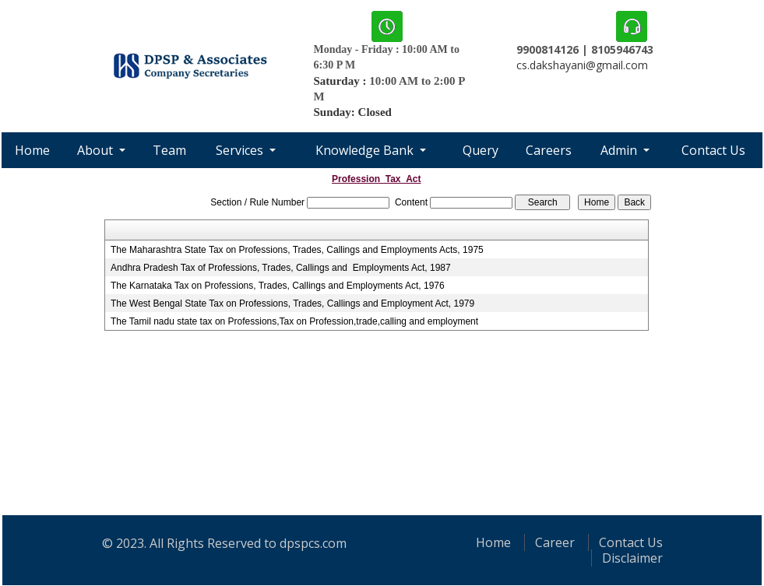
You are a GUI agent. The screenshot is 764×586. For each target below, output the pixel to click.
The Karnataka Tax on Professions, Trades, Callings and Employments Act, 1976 (278, 285)
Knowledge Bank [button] (366, 150)
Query (480, 150)
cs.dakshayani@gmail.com (582, 65)
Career (555, 542)
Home (32, 150)
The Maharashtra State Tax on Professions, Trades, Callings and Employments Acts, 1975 (297, 249)
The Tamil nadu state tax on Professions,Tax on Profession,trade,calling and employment (294, 321)
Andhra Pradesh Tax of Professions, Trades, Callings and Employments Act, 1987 (281, 267)
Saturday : (342, 81)
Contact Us (713, 150)
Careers (549, 150)
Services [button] (241, 150)
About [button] (96, 150)
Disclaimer (632, 558)
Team (169, 150)
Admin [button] (620, 150)
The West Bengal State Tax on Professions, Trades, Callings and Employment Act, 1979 (292, 303)
